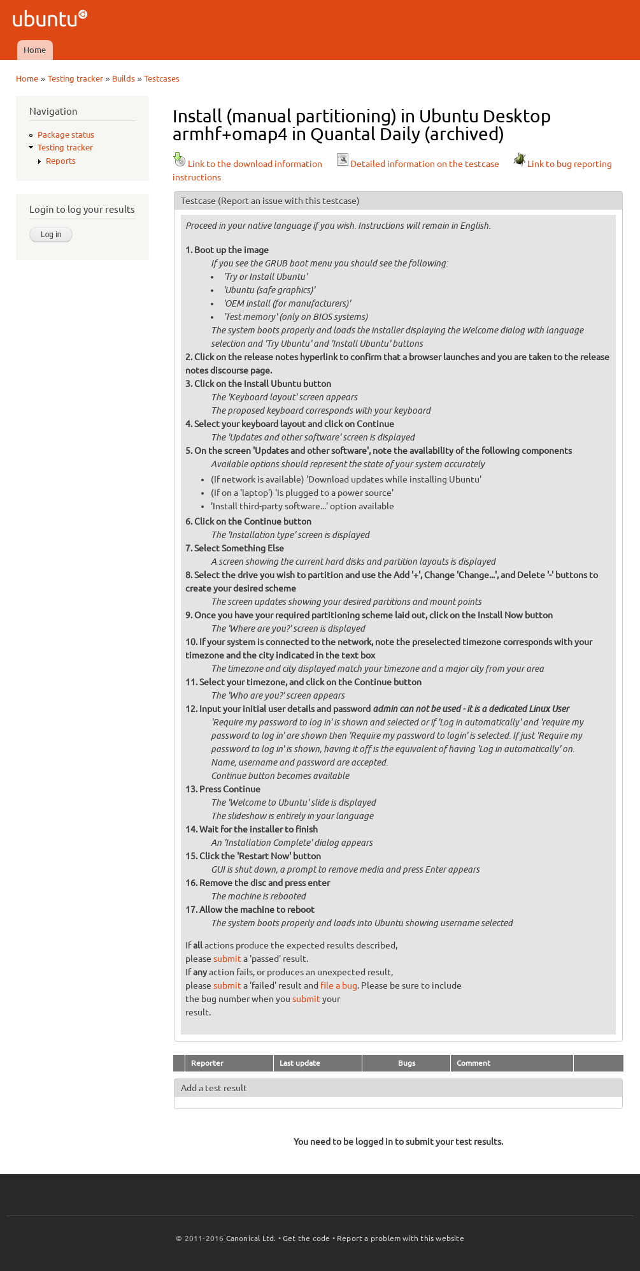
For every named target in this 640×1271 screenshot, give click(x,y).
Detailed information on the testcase (417, 164)
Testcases (162, 78)
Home (35, 49)
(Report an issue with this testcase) (289, 201)
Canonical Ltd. (251, 1238)
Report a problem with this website (400, 1238)
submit (227, 959)
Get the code (306, 1238)
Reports (61, 160)
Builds (123, 78)
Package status (66, 134)
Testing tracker (75, 78)
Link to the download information (247, 164)
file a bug (338, 985)
